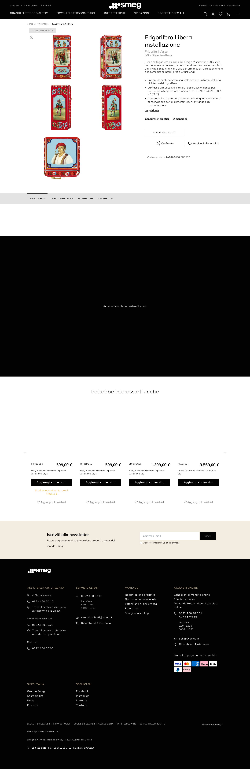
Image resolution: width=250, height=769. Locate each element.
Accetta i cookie (113, 306)
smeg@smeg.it (86, 748)
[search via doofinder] (205, 14)
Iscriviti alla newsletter (68, 534)
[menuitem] (30, 13)
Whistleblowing (126, 724)
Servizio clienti (217, 5)
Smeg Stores (30, 5)
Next (225, 452)
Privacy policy (61, 724)
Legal (30, 724)
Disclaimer (43, 724)
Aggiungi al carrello (52, 482)
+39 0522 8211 (38, 748)
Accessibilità (106, 724)
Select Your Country (211, 724)
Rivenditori (45, 5)
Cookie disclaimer (84, 724)
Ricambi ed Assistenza (96, 623)
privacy (175, 542)
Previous (25, 452)
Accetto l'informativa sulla (161, 542)
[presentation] (24, 224)
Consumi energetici (157, 118)
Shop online (16, 5)
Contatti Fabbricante (152, 724)
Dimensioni (180, 118)
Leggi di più (152, 110)
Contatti (203, 5)
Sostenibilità (233, 5)
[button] (31, 37)
